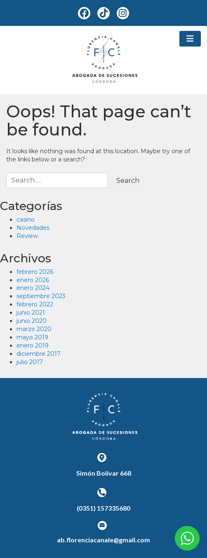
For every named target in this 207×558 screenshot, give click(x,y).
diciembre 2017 (38, 353)
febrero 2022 (34, 304)
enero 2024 (32, 288)
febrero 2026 (34, 271)
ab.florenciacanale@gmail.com (103, 540)
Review (27, 236)
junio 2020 (31, 321)
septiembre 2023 (41, 296)
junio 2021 (30, 312)
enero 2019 (32, 345)
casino (25, 219)
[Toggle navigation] (190, 39)
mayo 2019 (32, 337)
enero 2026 (32, 280)
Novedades (32, 227)
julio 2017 (29, 362)
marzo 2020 (34, 329)
